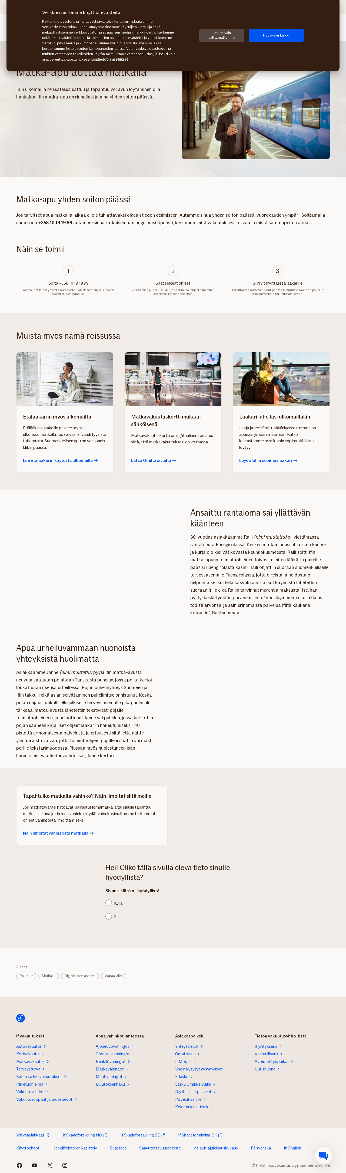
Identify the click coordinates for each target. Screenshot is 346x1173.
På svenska (261, 1148)
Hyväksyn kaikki (276, 35)
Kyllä (118, 903)
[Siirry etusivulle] (20, 1018)
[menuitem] (323, 1155)
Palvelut (26, 976)
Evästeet (118, 1148)
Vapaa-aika (114, 976)
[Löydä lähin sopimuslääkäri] (281, 379)
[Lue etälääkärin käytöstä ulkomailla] (64, 379)
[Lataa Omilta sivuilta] (173, 379)
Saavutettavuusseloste (160, 1148)
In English (292, 1148)
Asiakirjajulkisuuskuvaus (216, 1148)
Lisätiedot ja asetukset (109, 59)
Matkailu (48, 976)
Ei (116, 916)
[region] (173, 35)
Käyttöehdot (27, 1148)
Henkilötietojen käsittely (74, 1148)
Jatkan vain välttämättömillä (221, 35)
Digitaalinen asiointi (80, 976)
